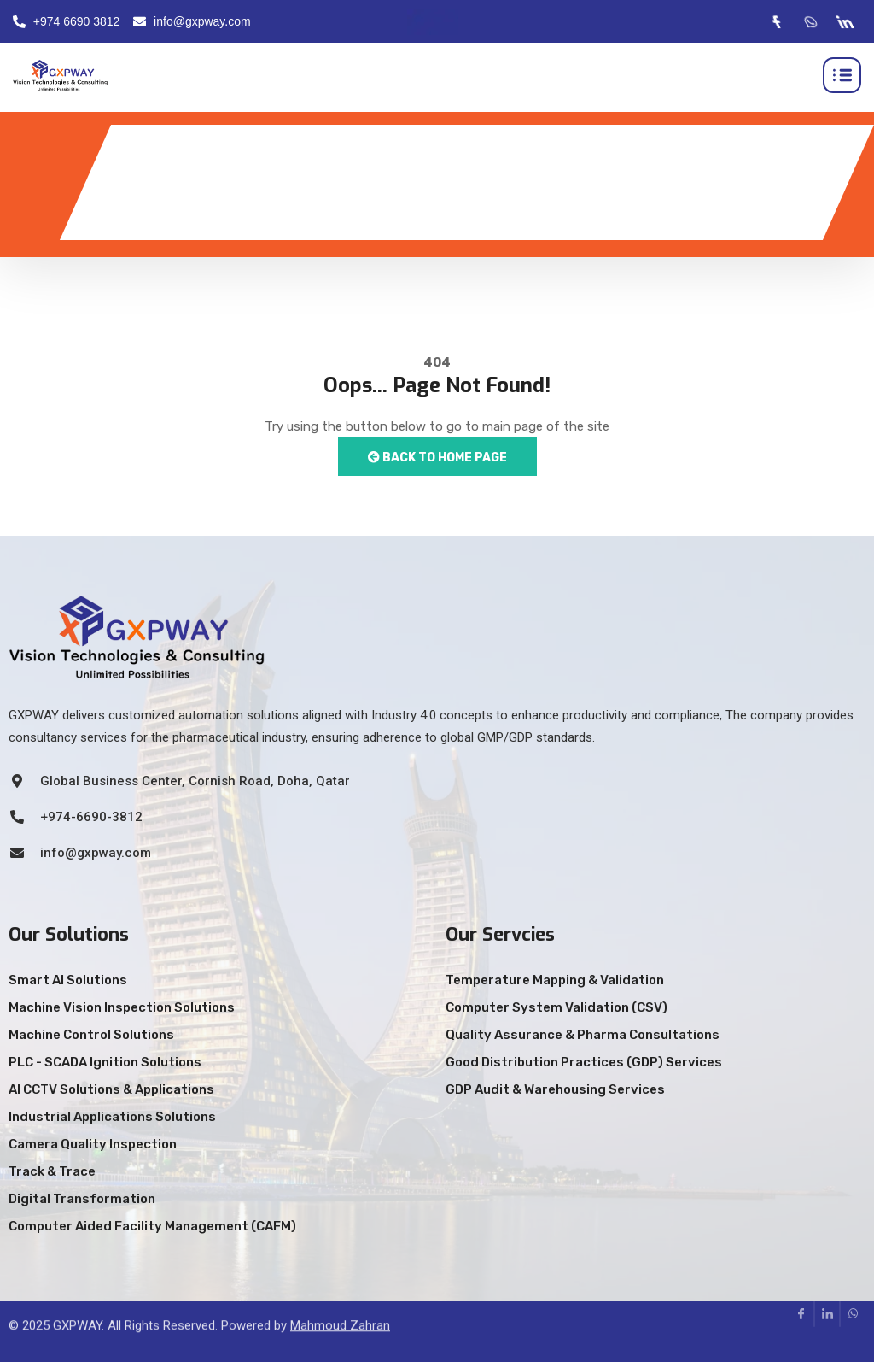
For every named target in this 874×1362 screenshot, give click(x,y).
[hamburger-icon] (842, 75)
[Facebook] (776, 21)
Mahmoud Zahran (340, 1303)
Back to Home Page (437, 457)
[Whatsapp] (810, 21)
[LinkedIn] (844, 21)
